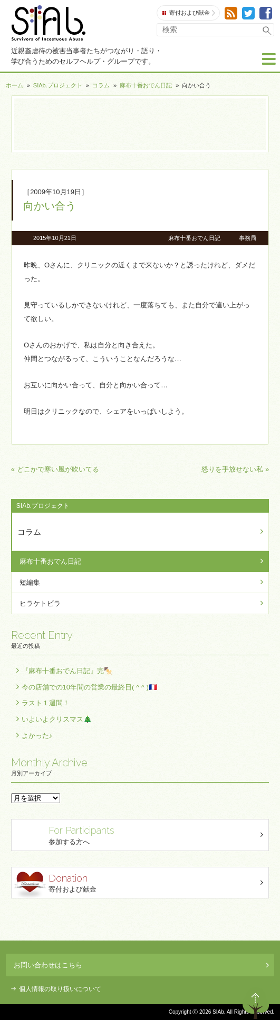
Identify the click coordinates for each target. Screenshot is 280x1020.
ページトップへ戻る (256, 1003)
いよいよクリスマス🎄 (57, 719)
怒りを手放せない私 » (235, 469)
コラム (101, 85)
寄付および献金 (188, 12)
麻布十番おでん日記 (146, 85)
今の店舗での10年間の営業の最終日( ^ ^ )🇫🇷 (89, 687)
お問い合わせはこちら (141, 965)
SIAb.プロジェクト (57, 85)
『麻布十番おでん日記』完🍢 (67, 671)
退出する (225, 1003)
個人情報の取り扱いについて (60, 989)
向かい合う (49, 206)
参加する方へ (141, 834)
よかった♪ (37, 735)
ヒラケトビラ (40, 603)
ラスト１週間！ (46, 703)
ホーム (14, 85)
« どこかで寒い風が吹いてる (55, 469)
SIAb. (48, 23)
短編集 (30, 582)
